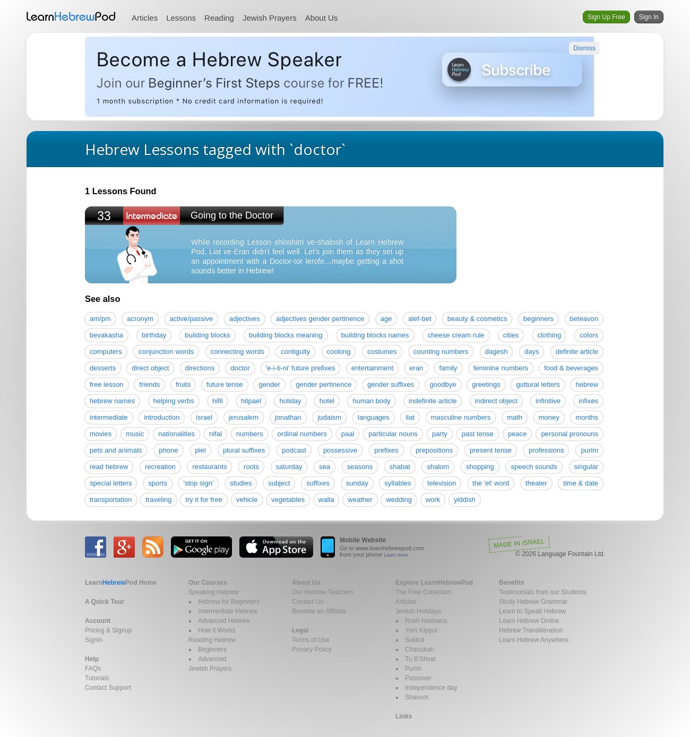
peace (517, 434)
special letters (111, 483)
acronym (140, 319)
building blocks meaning (286, 335)
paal (348, 434)
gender (269, 384)
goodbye (443, 384)
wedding (398, 500)
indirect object (496, 401)
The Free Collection (423, 592)
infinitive (548, 401)
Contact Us (307, 601)
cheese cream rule (456, 335)
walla (326, 500)
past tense (478, 434)
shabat (400, 467)
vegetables (288, 500)
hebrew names (112, 401)
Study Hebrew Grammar (533, 601)
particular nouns (393, 434)
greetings (486, 384)
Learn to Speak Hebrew (532, 611)
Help (92, 659)
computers (106, 352)
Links (403, 716)
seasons (360, 467)
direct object (150, 368)
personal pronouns (569, 434)
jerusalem (243, 417)
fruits (183, 384)
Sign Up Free (606, 17)
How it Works (216, 630)
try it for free (203, 500)
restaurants (209, 467)
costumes (382, 352)
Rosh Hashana (426, 621)
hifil (217, 401)
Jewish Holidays (418, 611)
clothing (549, 335)
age (386, 319)
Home (121, 582)
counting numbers (440, 352)
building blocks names (375, 335)
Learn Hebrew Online (529, 621)
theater (536, 483)
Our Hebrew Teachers (323, 592)
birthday (154, 335)
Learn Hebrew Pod (71, 16)
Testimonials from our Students (542, 592)
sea (324, 467)
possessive (340, 450)
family (448, 368)
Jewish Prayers (270, 17)
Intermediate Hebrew (227, 611)
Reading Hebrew (212, 640)
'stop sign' (198, 483)
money (549, 417)
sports (157, 483)
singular (586, 467)
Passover (418, 678)
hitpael (251, 401)
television (441, 483)
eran (416, 368)
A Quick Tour (104, 601)
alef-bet (419, 319)
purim (589, 450)
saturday (289, 467)
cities (511, 335)
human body (371, 401)
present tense (491, 450)
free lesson (107, 384)
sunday (357, 483)
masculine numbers (461, 417)
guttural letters (537, 384)
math (514, 417)
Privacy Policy (312, 649)
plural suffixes (244, 450)
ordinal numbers (301, 434)
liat (410, 417)
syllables (397, 483)
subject (279, 483)
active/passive (191, 319)
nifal (215, 434)
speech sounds (534, 467)
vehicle (246, 500)
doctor (239, 368)
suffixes (318, 483)
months (586, 417)
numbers (249, 434)
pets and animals (116, 450)
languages (374, 417)
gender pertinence (323, 384)
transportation (111, 500)
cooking (339, 352)
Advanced (212, 659)
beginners (538, 319)
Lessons (181, 17)
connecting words (237, 352)
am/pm (100, 319)
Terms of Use (311, 640)
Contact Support (108, 687)
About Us (321, 17)
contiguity (295, 352)
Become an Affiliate (319, 611)
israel (204, 417)
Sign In (649, 17)
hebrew (586, 384)
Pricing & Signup (108, 630)
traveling (158, 500)
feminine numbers (500, 368)
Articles (145, 17)
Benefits (511, 582)
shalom (438, 467)
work (433, 500)
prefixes (386, 450)
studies (241, 483)
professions (546, 450)
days (531, 352)
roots (251, 467)
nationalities (176, 434)
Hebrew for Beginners (229, 601)
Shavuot (416, 697)
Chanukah (419, 649)
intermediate (109, 417)
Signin (93, 640)
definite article (577, 352)
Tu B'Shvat (420, 659)
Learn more (396, 555)
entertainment (372, 368)
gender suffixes (390, 384)
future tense (224, 384)
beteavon (584, 319)
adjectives (244, 319)
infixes (588, 401)
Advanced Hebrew (224, 621)
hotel (327, 401)
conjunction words (166, 352)
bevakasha (106, 335)
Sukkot (415, 640)
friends (149, 384)
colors (589, 335)
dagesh (496, 352)
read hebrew (109, 467)
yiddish (464, 500)
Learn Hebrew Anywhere (533, 640)
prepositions (434, 450)
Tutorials (97, 678)
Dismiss (584, 48)
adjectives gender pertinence (320, 319)
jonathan (288, 417)
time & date (580, 483)
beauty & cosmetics (477, 319)
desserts (103, 368)
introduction (161, 417)
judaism (329, 417)
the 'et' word (490, 483)
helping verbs (173, 401)
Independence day (431, 687)
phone (168, 450)
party (439, 434)
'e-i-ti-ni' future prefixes (300, 368)
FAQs (93, 668)
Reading (219, 17)
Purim (413, 668)
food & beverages (571, 368)
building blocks (207, 335)
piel (200, 450)
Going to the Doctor (232, 215)
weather (360, 500)
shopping (480, 467)
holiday (290, 401)
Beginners (212, 649)
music (135, 434)
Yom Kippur (421, 630)
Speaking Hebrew (213, 592)
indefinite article (432, 401)
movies (100, 434)
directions (200, 368)
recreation (160, 467)
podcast (294, 450)
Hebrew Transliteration (531, 630)
